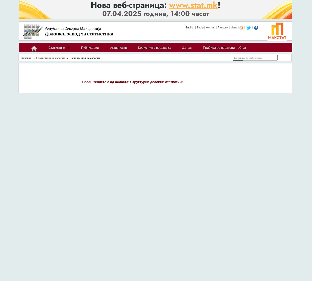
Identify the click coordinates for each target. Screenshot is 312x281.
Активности (118, 47)
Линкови (223, 27)
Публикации (90, 47)
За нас (187, 47)
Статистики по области (50, 58)
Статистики (57, 47)
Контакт (211, 27)
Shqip (200, 27)
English (189, 27)
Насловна (26, 58)
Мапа (233, 27)
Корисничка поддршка (154, 47)
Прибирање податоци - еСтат (224, 47)
